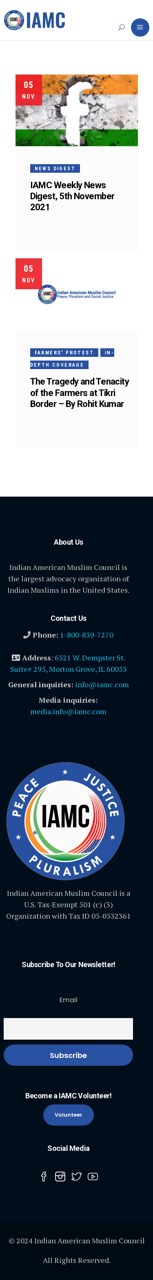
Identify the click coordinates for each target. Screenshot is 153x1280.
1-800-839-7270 (86, 635)
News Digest (55, 169)
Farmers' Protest (64, 353)
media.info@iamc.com (68, 711)
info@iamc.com (102, 684)
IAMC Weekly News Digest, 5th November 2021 (72, 196)
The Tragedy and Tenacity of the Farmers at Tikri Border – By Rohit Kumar (79, 392)
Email (69, 1000)
